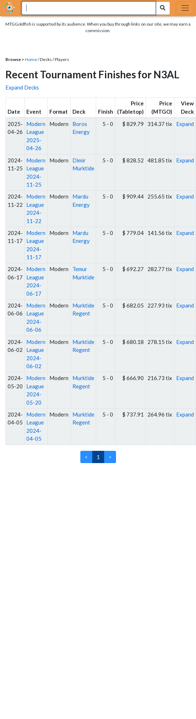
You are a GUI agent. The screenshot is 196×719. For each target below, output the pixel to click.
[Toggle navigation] (185, 7)
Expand (185, 124)
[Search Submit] (162, 8)
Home (31, 59)
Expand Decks (22, 87)
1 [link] (98, 457)
